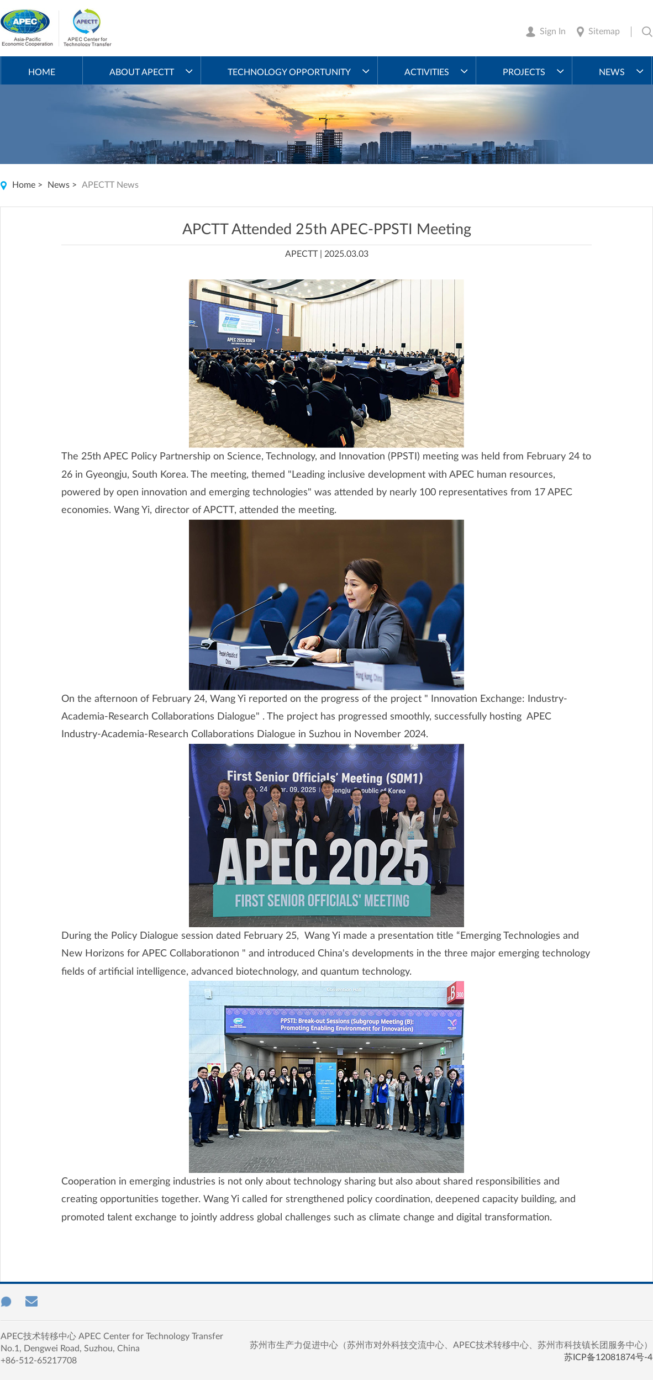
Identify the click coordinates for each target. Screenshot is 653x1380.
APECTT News (110, 185)
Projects (524, 72)
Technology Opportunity (289, 72)
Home (41, 72)
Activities (426, 72)
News (612, 72)
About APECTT (141, 72)
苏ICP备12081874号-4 (608, 1357)
